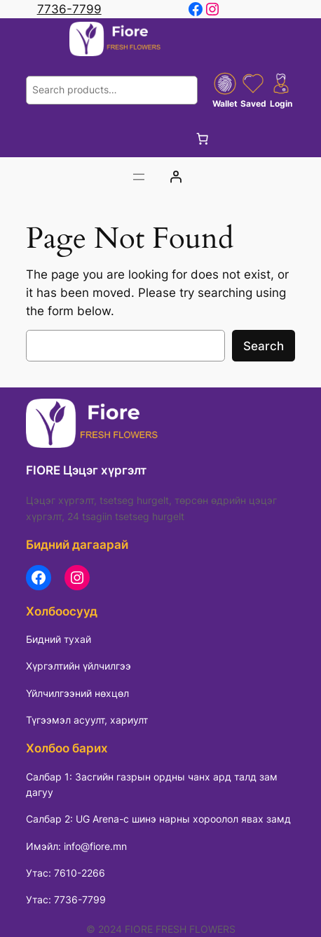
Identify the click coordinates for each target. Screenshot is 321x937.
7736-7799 (69, 9)
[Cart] (202, 139)
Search (263, 346)
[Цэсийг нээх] (138, 176)
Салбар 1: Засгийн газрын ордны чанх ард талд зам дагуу (152, 784)
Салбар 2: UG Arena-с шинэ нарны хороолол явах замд (158, 819)
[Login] (176, 177)
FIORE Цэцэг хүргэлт (86, 470)
